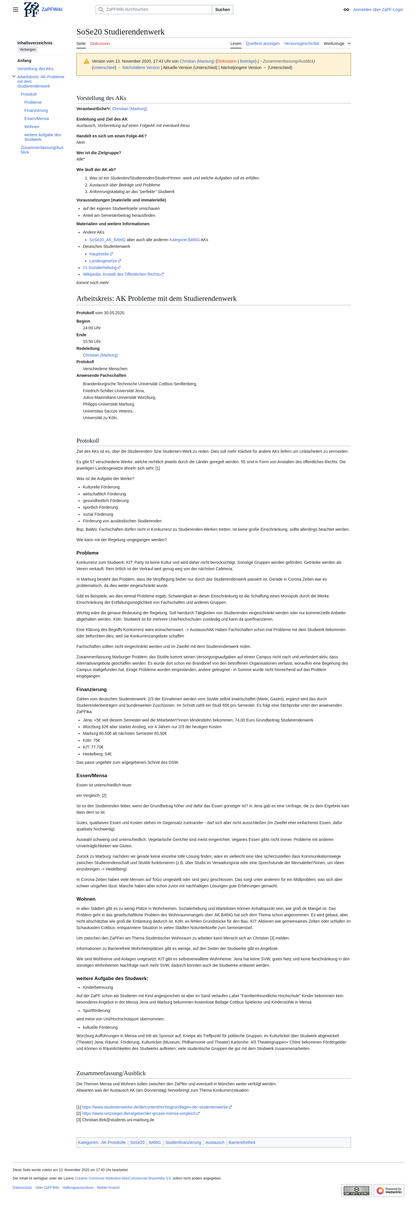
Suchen (222, 9)
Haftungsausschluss (78, 1188)
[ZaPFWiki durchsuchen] (154, 9)
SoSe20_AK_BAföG (107, 239)
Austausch (214, 1142)
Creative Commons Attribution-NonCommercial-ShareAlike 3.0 (123, 1178)
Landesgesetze (103, 261)
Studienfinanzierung (183, 1142)
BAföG (155, 1142)
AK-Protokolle (113, 1142)
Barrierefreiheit (242, 1142)
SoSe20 (137, 1142)
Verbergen (28, 50)
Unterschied (104, 67)
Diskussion (227, 61)
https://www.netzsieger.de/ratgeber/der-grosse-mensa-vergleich (139, 1113)
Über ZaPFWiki (47, 1188)
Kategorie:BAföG (184, 239)
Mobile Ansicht (108, 1188)
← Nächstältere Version (138, 67)
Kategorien (88, 1142)
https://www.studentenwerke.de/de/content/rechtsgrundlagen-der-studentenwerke (155, 1107)
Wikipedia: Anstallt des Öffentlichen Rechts (121, 274)
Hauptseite (99, 254)
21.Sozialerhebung (100, 267)
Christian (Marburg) (129, 108)
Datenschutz (22, 1188)
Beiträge (247, 61)
